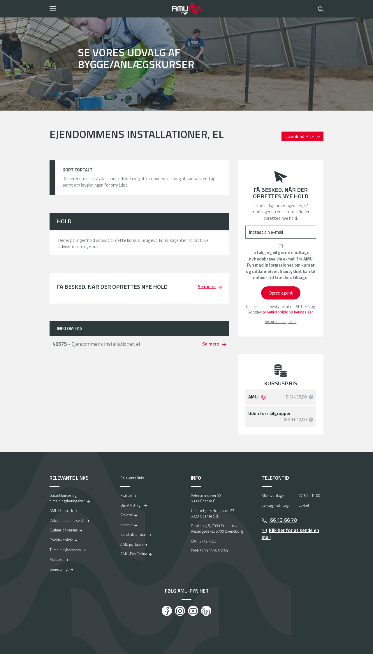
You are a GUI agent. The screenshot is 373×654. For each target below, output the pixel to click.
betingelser (303, 312)
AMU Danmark (61, 510)
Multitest (57, 559)
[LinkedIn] (206, 611)
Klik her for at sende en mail (290, 534)
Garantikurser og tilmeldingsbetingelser (67, 498)
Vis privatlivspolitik (280, 322)
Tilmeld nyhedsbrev (65, 550)
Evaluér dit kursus (64, 530)
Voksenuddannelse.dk (67, 520)
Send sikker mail (133, 534)
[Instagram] (180, 611)
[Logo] (186, 9)
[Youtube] (193, 611)
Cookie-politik (61, 540)
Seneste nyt (59, 569)
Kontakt (126, 525)
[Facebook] (167, 611)
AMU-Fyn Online (133, 554)
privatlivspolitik (275, 312)
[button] (109, 8)
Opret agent (281, 292)
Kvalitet (126, 495)
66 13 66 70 (283, 520)
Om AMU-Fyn (131, 505)
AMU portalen (131, 544)
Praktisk (126, 515)
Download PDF (299, 136)
